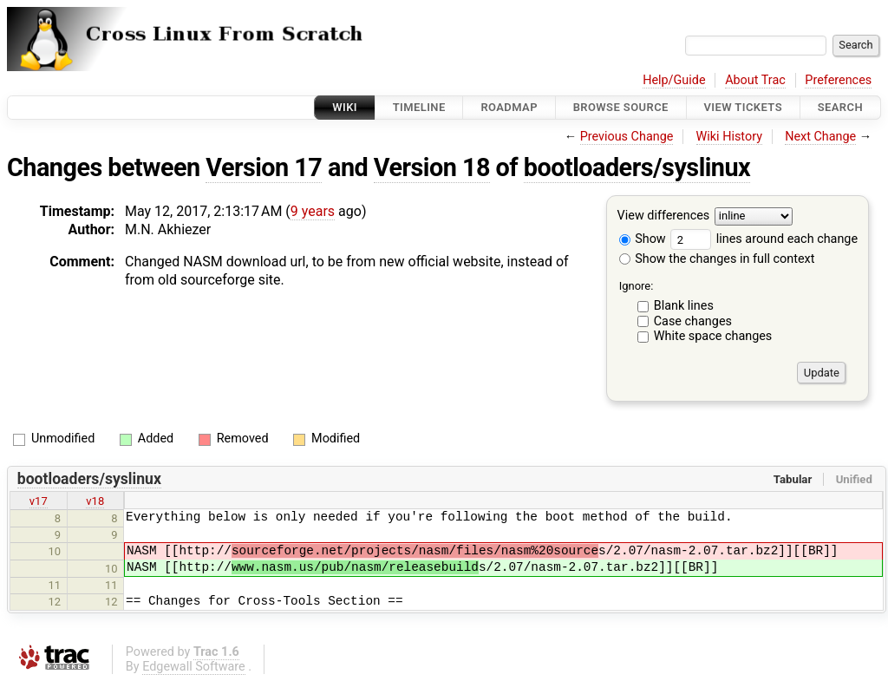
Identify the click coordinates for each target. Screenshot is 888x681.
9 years (313, 211)
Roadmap (509, 107)
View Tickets (743, 107)
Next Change (820, 136)
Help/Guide (674, 80)
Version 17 (264, 167)
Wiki (344, 107)
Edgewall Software (193, 666)
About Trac (755, 80)
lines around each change (764, 239)
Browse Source (621, 107)
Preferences (838, 80)
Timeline (419, 107)
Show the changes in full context (717, 259)
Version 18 (432, 167)
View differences (663, 216)
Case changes (693, 321)
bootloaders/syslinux (637, 167)
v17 (38, 500)
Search (840, 107)
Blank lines (684, 305)
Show (642, 239)
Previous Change (627, 136)
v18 (95, 500)
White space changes (713, 336)
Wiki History (729, 136)
